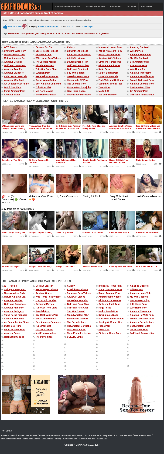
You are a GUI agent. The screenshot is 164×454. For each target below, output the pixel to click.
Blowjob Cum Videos (65, 266)
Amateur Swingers (14, 72)
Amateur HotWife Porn (142, 76)
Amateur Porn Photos (49, 435)
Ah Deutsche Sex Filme (16, 83)
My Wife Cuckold (139, 58)
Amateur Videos (8, 435)
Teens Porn (104, 87)
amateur (79, 33)
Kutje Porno (105, 69)
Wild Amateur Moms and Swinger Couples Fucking (13, 127)
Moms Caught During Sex (13, 232)
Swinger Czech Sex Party (40, 266)
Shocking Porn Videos (79, 54)
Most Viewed (146, 6)
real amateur (14, 33)
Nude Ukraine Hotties (145, 160)
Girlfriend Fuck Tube (109, 65)
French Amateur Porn (119, 232)
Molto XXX (104, 91)
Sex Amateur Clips (140, 62)
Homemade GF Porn (78, 80)
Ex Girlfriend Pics (93, 435)
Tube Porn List (43, 87)
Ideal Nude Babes (76, 91)
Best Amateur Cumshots (49, 83)
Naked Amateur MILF (78, 76)
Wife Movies (136, 51)
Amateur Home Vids (140, 54)
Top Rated (131, 6)
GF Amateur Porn (139, 91)
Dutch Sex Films (12, 87)
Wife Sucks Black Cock (146, 266)
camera (67, 33)
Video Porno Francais (15, 76)
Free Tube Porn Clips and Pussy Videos (93, 127)
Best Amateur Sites (140, 87)
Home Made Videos (31, 439)
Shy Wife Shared (76, 72)
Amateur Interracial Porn (147, 232)
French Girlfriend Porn (142, 80)
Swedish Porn (43, 72)
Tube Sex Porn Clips (46, 69)
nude (49, 33)
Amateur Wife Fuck (14, 80)
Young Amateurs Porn (110, 51)
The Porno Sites (44, 337)
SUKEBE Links (75, 337)
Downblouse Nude (108, 76)
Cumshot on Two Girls (12, 160)
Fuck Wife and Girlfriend (111, 80)
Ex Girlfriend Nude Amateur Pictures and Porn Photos (68, 127)
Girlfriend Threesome (110, 62)
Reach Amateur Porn (109, 54)
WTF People (10, 47)
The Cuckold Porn (76, 83)
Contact (69, 445)
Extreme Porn (126, 435)
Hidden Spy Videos (64, 232)
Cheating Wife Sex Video (120, 266)
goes (37, 33)
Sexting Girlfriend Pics (110, 83)
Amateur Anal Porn (14, 69)
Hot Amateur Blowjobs (79, 87)
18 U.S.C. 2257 (92, 445)
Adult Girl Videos (76, 58)
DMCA (79, 445)
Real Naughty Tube (14, 337)
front (58, 33)
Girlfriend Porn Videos (92, 232)
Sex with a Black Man (92, 266)
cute (23, 33)
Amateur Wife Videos (110, 58)
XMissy (71, 47)
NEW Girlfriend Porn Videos (67, 6)
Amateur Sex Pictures (95, 6)
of (62, 33)
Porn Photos (116, 6)
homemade (90, 33)
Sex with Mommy (108, 94)
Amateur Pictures (87, 439)
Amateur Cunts (43, 54)
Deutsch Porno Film (77, 62)
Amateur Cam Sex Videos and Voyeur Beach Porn (120, 127)
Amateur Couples (13, 62)
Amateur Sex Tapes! (11, 266)
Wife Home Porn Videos (48, 58)
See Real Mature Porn (47, 76)
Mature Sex (102, 439)
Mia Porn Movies (44, 91)
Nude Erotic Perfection (79, 94)
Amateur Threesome (140, 72)
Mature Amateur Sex (15, 58)
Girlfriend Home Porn (110, 333)
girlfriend (30, 33)
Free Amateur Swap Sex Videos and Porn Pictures (40, 127)
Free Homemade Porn (11, 439)
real (73, 33)
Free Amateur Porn (142, 435)
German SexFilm (44, 47)
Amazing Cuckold (139, 47)
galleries (105, 33)
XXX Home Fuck (138, 65)
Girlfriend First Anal (77, 69)
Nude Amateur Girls (14, 54)
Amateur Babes (12, 94)
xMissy (58, 439)
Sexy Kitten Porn (110, 435)
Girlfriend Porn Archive (142, 94)
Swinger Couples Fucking (40, 232)
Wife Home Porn (138, 69)
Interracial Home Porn (110, 47)
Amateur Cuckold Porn (142, 83)
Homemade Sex (70, 439)
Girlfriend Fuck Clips (78, 65)
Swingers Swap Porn (15, 51)
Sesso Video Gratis (46, 80)
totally (43, 33)
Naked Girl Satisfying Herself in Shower (119, 161)
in (54, 33)
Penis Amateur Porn (14, 91)
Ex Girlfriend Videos (77, 51)
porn (98, 33)
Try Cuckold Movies (46, 62)
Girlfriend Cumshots (15, 65)
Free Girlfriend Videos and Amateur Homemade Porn (148, 127)
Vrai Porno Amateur (46, 94)
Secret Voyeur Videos (47, 51)
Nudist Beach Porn (108, 72)
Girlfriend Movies (45, 65)
